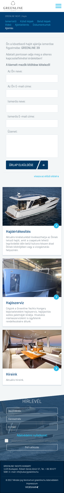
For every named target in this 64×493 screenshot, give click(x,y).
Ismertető (10, 21)
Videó (8, 24)
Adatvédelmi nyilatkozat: (32, 435)
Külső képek (26, 21)
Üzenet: (12, 131)
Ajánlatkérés (22, 24)
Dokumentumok (42, 24)
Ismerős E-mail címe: (21, 116)
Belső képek (44, 21)
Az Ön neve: (15, 71)
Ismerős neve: (16, 101)
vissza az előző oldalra (46, 176)
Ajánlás (9, 28)
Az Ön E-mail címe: (20, 86)
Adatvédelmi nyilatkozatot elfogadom (34, 440)
